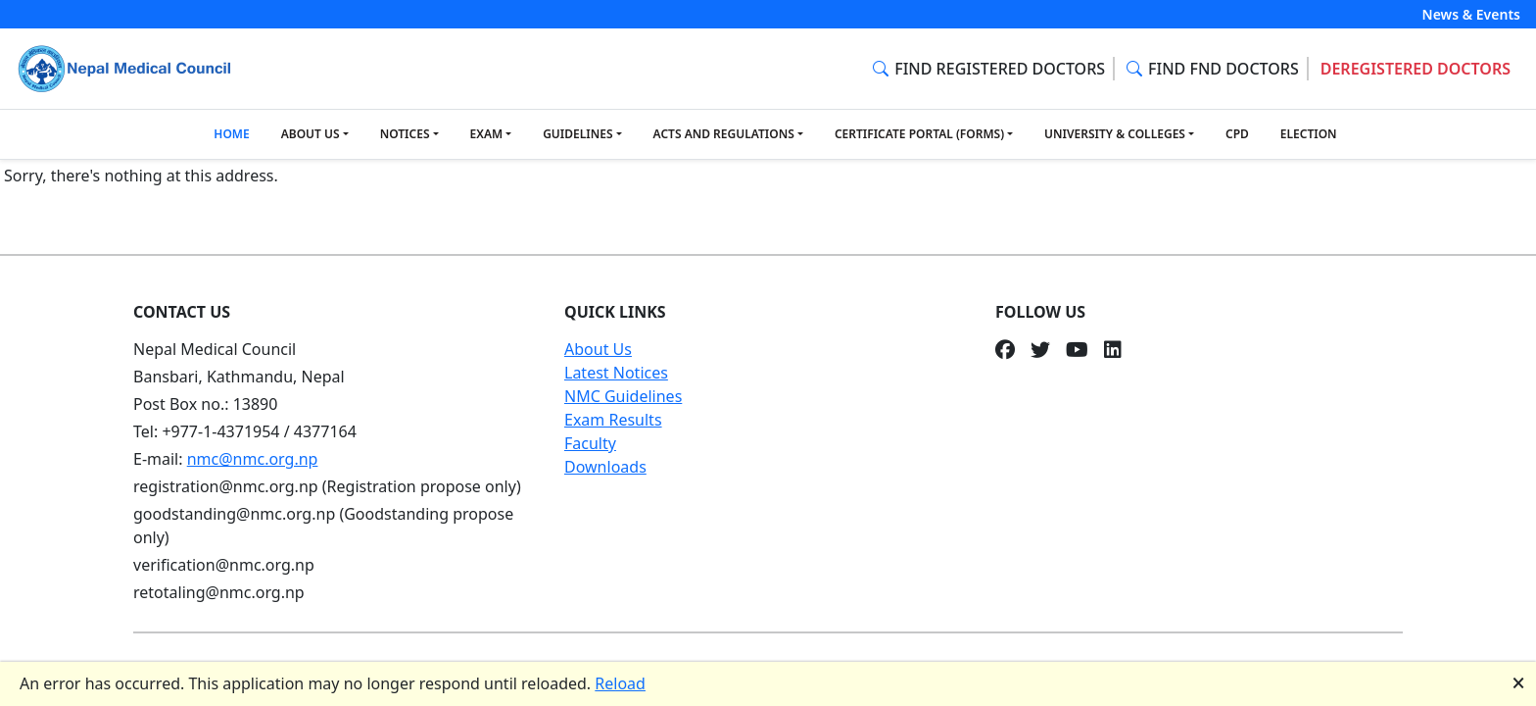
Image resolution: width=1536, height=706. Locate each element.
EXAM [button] (487, 134)
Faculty (590, 443)
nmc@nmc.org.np (252, 459)
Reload (620, 683)
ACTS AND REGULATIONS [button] (723, 134)
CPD (1237, 134)
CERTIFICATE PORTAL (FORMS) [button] (919, 134)
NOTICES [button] (405, 134)
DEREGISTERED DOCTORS (1415, 68)
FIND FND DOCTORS (1213, 68)
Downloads (605, 467)
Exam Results (613, 419)
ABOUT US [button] (310, 134)
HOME (231, 134)
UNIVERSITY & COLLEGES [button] (1114, 134)
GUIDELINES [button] (577, 134)
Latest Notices (616, 372)
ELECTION (1308, 134)
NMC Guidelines (623, 396)
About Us (598, 349)
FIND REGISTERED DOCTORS (989, 68)
